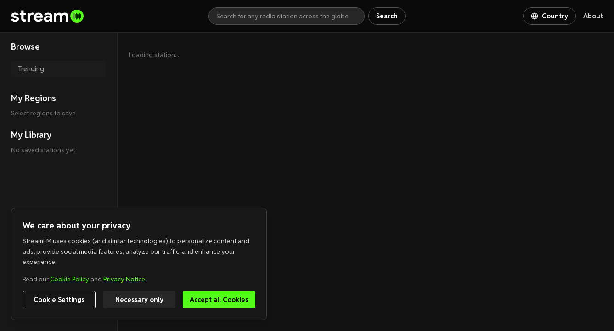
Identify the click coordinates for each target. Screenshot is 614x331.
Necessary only (139, 300)
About (593, 16)
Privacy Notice (124, 279)
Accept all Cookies (219, 300)
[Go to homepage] (109, 16)
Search (387, 16)
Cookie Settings (59, 300)
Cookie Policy (69, 279)
